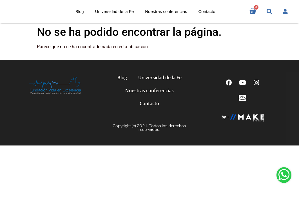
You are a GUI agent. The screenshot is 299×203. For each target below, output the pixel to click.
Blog (79, 11)
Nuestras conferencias (166, 11)
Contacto (206, 11)
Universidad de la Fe (114, 11)
